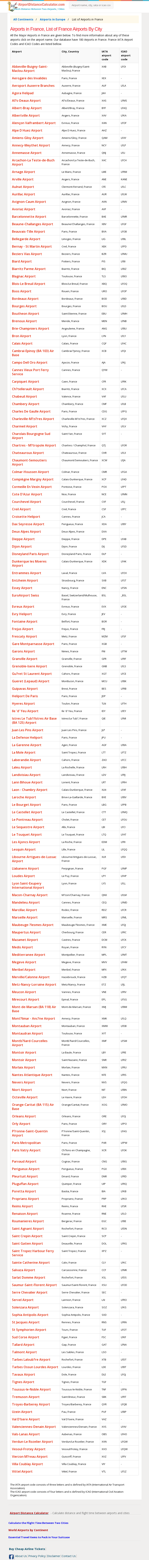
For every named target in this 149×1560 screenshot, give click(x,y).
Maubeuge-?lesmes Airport (33, 925)
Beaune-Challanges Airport (32, 224)
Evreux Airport (23, 606)
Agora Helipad (23, 93)
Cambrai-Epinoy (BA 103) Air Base (33, 353)
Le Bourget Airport (26, 804)
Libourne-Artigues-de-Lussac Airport (34, 859)
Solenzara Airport (25, 1307)
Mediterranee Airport (28, 954)
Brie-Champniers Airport (30, 328)
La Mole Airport (24, 752)
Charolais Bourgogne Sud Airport (31, 436)
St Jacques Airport (26, 1322)
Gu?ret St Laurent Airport (32, 674)
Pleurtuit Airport (25, 1176)
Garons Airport (23, 651)
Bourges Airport (24, 306)
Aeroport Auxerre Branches (33, 85)
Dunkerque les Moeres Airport (29, 563)
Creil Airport (21, 509)
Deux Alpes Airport (26, 531)
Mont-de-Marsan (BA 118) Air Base (34, 1009)
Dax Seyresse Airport (28, 524)
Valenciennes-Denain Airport (34, 1427)
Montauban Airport (27, 1026)
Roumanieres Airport (28, 1221)
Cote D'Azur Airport (27, 494)
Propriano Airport (25, 1199)
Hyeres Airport (23, 703)
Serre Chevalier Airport (30, 1292)
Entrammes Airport (26, 573)
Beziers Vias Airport (27, 254)
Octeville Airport (25, 1097)
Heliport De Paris (25, 696)
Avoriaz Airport (23, 209)
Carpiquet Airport (25, 381)
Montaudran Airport (27, 1033)
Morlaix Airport (23, 1067)
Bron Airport (21, 336)
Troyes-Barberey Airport (31, 1404)
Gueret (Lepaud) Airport (30, 681)
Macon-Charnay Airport (30, 895)
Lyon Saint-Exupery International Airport (28, 885)
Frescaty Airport (24, 636)
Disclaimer (53, 1556)
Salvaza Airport (23, 1270)
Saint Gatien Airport (27, 1243)
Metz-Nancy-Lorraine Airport (34, 984)
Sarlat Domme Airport (28, 1277)
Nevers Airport (23, 1082)
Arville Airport (23, 179)
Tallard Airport (23, 1344)
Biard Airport (22, 261)
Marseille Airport (25, 917)
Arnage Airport (23, 172)
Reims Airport (22, 1206)
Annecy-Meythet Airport (31, 145)
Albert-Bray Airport (27, 108)
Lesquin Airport (24, 849)
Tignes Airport (23, 1382)
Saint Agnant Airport (28, 1228)
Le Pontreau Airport (27, 819)
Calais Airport (22, 343)
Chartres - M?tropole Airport (34, 445)
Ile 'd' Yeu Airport (25, 711)
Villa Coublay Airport (27, 1464)
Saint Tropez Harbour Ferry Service (33, 1253)
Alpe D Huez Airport (27, 130)
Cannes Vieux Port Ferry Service (30, 372)
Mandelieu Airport (26, 902)
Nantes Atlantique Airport (32, 1075)
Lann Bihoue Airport (27, 782)
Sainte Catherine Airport (31, 1262)
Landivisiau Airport (26, 775)
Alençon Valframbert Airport (34, 123)
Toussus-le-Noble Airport (31, 1389)
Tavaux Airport (23, 1374)
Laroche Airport (24, 797)
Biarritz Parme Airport (29, 269)
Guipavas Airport (25, 688)
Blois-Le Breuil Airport (28, 284)
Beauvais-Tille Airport (28, 231)
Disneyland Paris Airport (30, 554)
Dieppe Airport (23, 539)
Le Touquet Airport (27, 834)
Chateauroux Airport (28, 453)
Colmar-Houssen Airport (30, 472)
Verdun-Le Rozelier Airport (32, 1441)
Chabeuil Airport (24, 396)
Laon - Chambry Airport (30, 790)
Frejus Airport (22, 629)
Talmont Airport (24, 1352)
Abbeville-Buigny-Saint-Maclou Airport (30, 68)
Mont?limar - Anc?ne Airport (33, 1018)
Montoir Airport (24, 1052)
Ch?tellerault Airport (28, 389)
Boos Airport (21, 291)
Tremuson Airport (26, 1397)
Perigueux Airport (26, 1169)
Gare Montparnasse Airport (33, 644)
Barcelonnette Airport (29, 216)
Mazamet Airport (25, 940)
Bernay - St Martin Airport (32, 246)
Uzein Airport (22, 1412)
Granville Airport (24, 659)
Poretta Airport (24, 1191)
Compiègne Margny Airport (33, 479)
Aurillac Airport (23, 194)
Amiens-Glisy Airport (28, 138)
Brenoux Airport (24, 321)
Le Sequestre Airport (28, 827)
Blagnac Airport (24, 276)
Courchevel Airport (26, 502)
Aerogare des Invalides (29, 78)
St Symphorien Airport (29, 1330)
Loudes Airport (23, 876)
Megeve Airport (24, 962)
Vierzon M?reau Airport (30, 1456)
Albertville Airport (26, 115)
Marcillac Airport (24, 910)
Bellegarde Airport (26, 239)
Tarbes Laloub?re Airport (31, 1359)
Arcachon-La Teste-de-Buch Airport (33, 162)
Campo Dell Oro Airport (30, 362)
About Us (21, 1556)
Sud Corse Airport (25, 1337)
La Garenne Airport (26, 745)
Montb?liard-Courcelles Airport (30, 1043)
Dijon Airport (22, 546)
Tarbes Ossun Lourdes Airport (35, 1367)
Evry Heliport (22, 614)
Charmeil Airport (24, 426)
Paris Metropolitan (26, 1143)
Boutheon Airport (25, 313)
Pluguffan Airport (25, 1184)
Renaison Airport (25, 1213)
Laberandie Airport (26, 760)
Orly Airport (21, 1124)
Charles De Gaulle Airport (31, 411)
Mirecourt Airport (25, 999)
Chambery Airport (25, 404)
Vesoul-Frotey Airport (29, 1449)
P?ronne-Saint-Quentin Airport (30, 1133)
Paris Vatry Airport (26, 1150)
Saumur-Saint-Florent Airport (34, 1285)
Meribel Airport (24, 969)
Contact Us (69, 1556)
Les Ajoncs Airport (26, 842)
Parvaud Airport (24, 1161)
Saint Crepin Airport (27, 1236)
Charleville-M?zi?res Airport (33, 419)
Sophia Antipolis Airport (30, 1315)
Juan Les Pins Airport (27, 730)
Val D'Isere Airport (26, 1419)
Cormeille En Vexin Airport (32, 487)
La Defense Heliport (27, 737)
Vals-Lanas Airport (26, 1434)
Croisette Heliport (26, 516)
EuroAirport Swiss (25, 595)
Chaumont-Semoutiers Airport (29, 462)
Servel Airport (23, 1300)
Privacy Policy (37, 1556)
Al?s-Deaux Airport (26, 100)
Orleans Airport (24, 1116)
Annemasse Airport (27, 153)
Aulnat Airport (23, 187)
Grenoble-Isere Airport (29, 666)
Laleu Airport (22, 767)
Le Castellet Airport (27, 812)
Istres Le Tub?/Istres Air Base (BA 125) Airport (34, 720)
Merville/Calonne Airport (31, 977)
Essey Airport (22, 588)
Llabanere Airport (25, 868)
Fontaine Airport (24, 621)
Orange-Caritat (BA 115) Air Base (33, 1107)
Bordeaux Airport (25, 298)
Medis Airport (22, 947)
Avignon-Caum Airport (29, 201)
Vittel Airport (22, 1471)
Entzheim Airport (25, 580)
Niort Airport (22, 1090)
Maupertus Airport (26, 932)
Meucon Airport (24, 992)
